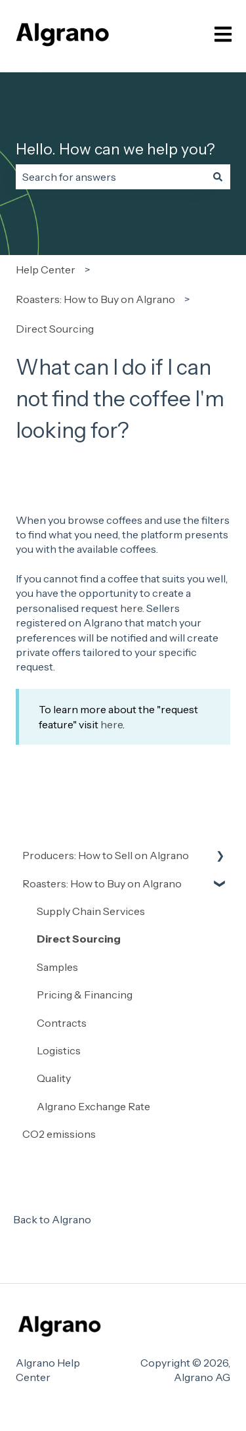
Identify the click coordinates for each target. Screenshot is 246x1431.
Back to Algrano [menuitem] (52, 1219)
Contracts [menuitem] (62, 1022)
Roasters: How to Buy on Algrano (95, 299)
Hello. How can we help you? (115, 149)
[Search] (217, 176)
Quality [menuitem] (54, 1078)
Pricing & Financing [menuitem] (85, 994)
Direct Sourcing (55, 328)
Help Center (45, 269)
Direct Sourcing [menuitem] (79, 938)
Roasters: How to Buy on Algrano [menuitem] (102, 883)
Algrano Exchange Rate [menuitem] (93, 1106)
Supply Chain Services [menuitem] (91, 911)
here (131, 608)
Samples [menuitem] (57, 967)
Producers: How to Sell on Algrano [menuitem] (105, 855)
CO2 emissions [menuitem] (59, 1133)
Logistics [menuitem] (59, 1050)
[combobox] (110, 176)
